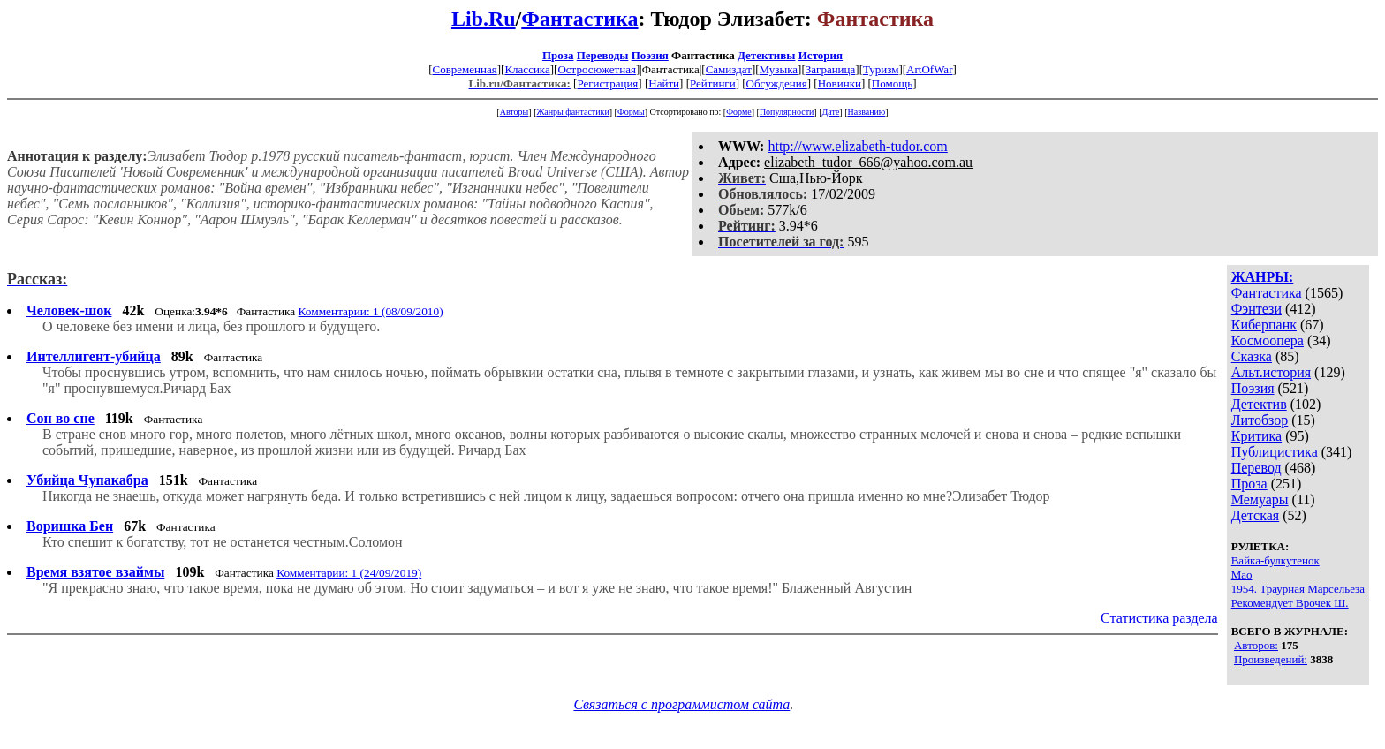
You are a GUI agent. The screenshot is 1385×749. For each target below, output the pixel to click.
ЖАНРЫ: (1262, 276)
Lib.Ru (483, 18)
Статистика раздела (1159, 617)
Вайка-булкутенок (1275, 560)
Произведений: (1270, 659)
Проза (558, 55)
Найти (663, 83)
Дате (831, 112)
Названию (867, 112)
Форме (739, 112)
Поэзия (650, 55)
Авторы (514, 112)
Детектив (1259, 404)
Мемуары (1260, 499)
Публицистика (1274, 451)
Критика (1256, 435)
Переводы (603, 55)
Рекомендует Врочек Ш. (1290, 602)
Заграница (831, 69)
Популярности (787, 112)
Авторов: (1256, 645)
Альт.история (1271, 372)
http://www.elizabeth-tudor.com (857, 146)
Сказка (1251, 356)
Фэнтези (1256, 308)
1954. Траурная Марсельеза (1298, 588)
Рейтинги (713, 83)
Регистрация (607, 83)
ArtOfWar (929, 69)
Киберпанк (1264, 324)
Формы (631, 112)
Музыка (779, 69)
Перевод (1256, 467)
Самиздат (729, 69)
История (820, 55)
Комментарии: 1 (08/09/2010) (371, 311)
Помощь (892, 83)
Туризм (880, 69)
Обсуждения (776, 83)
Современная (465, 69)
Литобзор (1260, 419)
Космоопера (1267, 340)
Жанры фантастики (572, 112)
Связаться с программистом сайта (681, 704)
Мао (1242, 574)
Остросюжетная (596, 69)
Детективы (767, 55)
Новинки (839, 83)
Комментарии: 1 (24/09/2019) (348, 572)
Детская (1255, 515)
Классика (526, 69)
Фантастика (579, 18)
